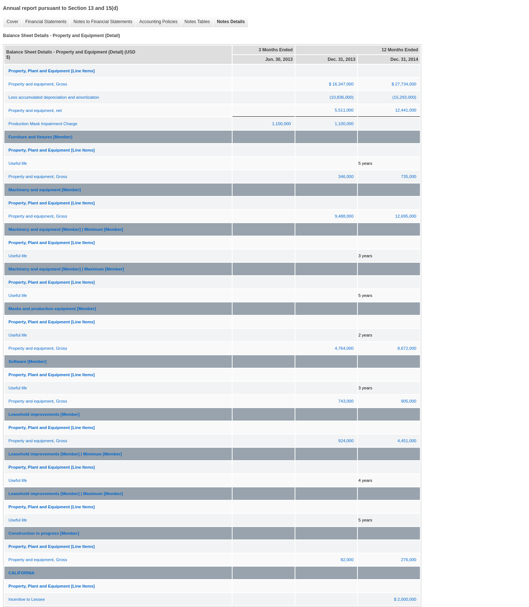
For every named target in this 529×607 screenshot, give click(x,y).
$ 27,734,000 (404, 84)
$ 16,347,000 (341, 84)
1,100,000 (281, 123)
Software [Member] (27, 361)
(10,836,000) (341, 97)
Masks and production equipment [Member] (52, 308)
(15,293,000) (404, 97)
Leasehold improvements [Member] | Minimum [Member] (65, 454)
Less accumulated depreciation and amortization (53, 97)
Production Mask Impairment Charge (42, 123)
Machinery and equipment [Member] (44, 190)
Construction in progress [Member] (43, 533)
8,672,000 (406, 348)
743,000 (346, 401)
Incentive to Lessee (26, 599)
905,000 (409, 401)
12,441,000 (406, 110)
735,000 (409, 176)
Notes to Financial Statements (101, 22)
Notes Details (229, 22)
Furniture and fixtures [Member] (40, 137)
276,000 (409, 559)
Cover (10, 22)
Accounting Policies (156, 22)
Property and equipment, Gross (37, 84)
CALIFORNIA (21, 573)
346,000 (346, 176)
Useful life (17, 163)
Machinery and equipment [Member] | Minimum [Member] (65, 229)
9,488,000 (344, 216)
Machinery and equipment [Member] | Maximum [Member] (66, 269)
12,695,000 (406, 216)
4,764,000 (344, 348)
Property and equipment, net (35, 110)
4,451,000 (406, 441)
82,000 (347, 559)
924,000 (346, 441)
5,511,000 (344, 110)
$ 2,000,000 (405, 599)
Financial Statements (44, 22)
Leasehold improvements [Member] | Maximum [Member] (65, 493)
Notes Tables (195, 22)
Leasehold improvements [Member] (44, 414)
